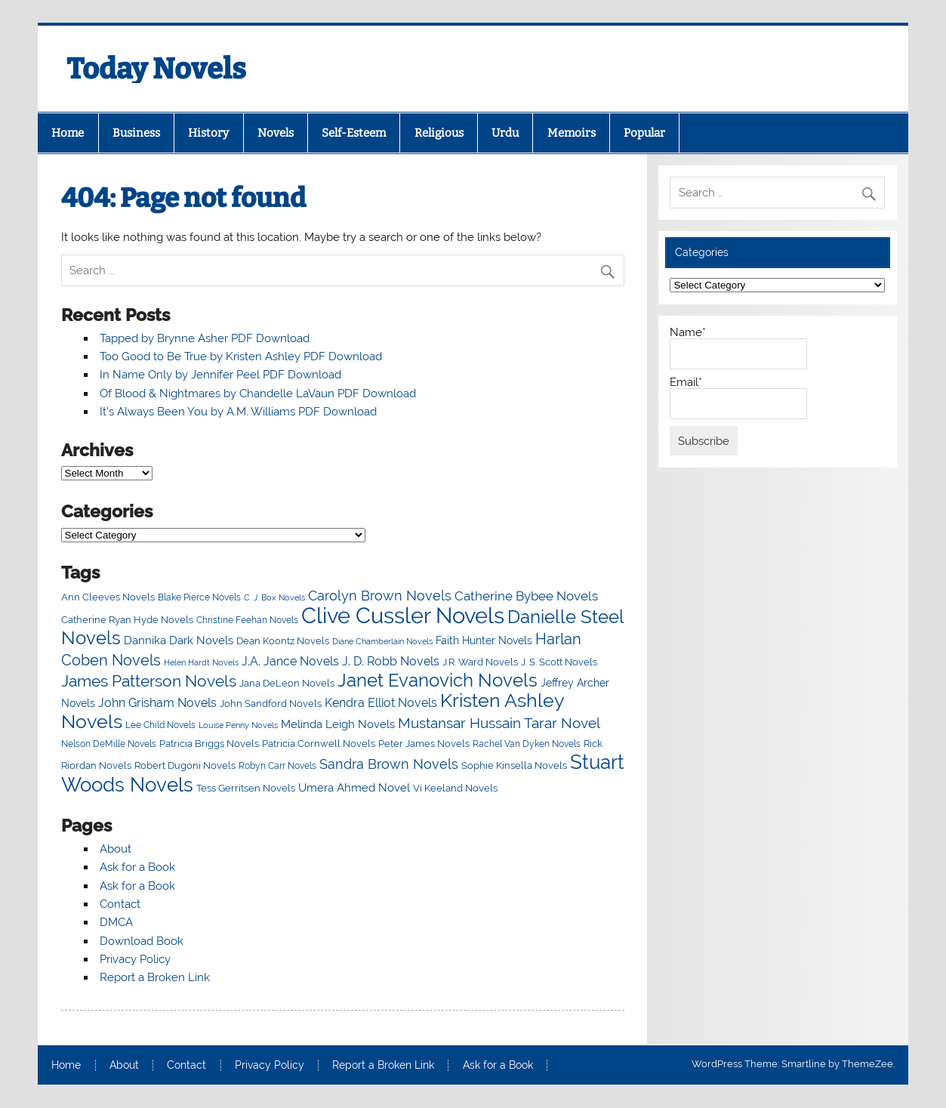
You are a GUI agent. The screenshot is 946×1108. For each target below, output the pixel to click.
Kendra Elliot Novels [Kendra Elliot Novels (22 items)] (381, 703)
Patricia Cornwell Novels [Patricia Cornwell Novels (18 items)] (318, 743)
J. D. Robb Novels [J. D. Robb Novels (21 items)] (390, 661)
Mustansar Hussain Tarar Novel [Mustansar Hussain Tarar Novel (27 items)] (499, 723)
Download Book (141, 941)
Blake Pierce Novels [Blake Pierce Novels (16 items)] (199, 597)
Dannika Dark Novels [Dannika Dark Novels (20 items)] (178, 640)
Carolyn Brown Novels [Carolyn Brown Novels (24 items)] (379, 595)
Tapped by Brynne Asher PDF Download (205, 338)
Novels (275, 133)
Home (67, 133)
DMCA (116, 922)
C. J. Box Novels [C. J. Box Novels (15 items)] (274, 597)
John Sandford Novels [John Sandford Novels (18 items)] (271, 703)
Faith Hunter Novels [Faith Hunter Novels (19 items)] (484, 640)
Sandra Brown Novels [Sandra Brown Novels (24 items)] (388, 764)
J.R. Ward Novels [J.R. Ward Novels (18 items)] (480, 662)
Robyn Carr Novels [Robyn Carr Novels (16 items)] (277, 766)
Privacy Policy (135, 959)
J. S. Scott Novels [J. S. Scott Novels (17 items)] (559, 662)
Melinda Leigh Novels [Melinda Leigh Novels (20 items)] (338, 724)
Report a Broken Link (155, 977)
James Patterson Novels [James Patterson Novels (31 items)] (148, 680)
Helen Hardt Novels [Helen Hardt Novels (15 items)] (201, 662)
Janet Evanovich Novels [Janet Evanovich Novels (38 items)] (437, 680)
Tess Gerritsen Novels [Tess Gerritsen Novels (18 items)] (245, 788)
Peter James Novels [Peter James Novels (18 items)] (424, 743)
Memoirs (571, 133)
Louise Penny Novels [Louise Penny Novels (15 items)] (238, 725)
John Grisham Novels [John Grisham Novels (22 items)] (157, 703)
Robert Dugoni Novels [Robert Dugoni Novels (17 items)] (185, 765)
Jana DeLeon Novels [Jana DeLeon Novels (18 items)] (286, 683)
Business (136, 133)
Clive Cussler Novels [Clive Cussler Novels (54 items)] (402, 615)
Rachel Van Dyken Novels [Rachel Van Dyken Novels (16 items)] (527, 744)
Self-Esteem (354, 133)
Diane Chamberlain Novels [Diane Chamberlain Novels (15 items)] (382, 641)
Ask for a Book (137, 867)
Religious (439, 133)
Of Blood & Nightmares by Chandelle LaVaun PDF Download (258, 393)
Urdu (505, 133)
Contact (120, 904)
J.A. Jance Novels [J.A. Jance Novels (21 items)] (290, 661)
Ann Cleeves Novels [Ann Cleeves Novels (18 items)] (108, 597)
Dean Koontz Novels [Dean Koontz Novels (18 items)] (282, 640)
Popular (644, 133)
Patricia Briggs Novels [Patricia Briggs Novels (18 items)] (209, 743)
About (115, 849)
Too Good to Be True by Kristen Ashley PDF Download (241, 356)
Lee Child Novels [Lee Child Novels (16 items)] (160, 725)
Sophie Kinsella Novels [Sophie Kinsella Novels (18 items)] (514, 765)
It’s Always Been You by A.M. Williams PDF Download (238, 411)
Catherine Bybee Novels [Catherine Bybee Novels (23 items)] (526, 595)
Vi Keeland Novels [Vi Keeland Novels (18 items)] (455, 788)
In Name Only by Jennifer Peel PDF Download (220, 374)
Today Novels (156, 68)
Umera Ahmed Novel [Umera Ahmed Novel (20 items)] (354, 787)
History (208, 133)
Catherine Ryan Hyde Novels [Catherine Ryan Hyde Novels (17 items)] (127, 619)
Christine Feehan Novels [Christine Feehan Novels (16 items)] (247, 620)
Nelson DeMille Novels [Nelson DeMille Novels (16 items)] (108, 744)
